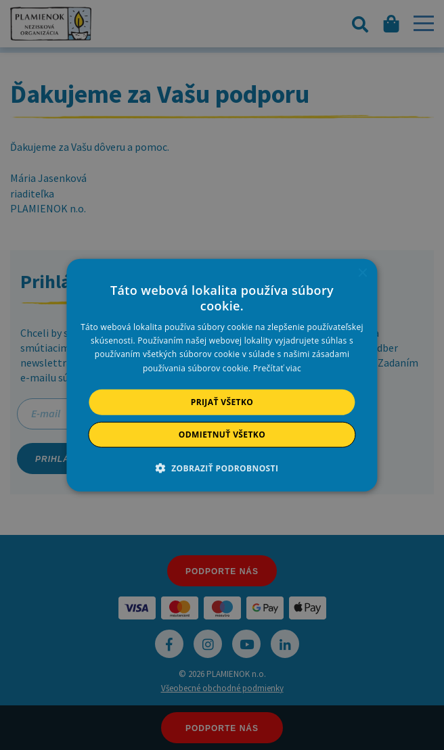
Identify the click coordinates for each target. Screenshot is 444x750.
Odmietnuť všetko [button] (222, 434)
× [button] (362, 273)
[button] (222, 468)
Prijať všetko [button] (222, 401)
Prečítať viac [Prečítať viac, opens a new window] (277, 367)
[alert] (222, 375)
